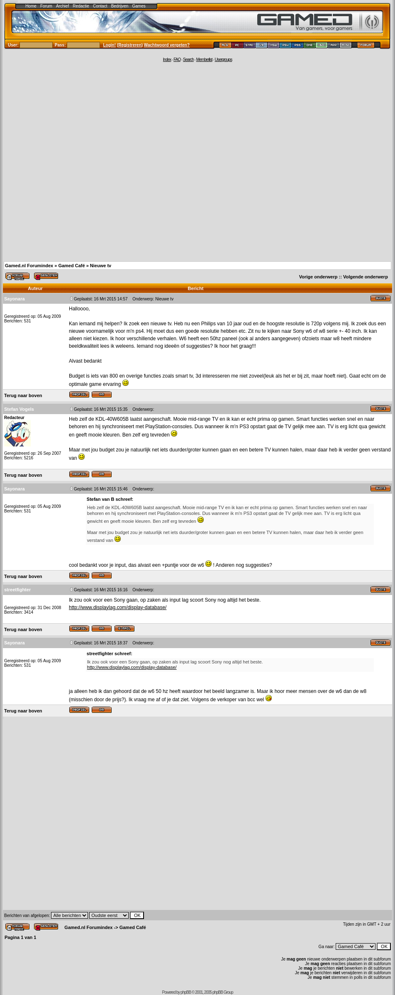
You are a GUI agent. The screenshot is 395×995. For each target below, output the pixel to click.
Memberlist (204, 59)
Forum (46, 6)
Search (188, 59)
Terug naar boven (23, 395)
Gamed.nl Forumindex (29, 265)
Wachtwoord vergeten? (167, 45)
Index (167, 59)
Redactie (81, 6)
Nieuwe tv (100, 265)
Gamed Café (71, 265)
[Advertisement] (92, 161)
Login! (109, 45)
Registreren (129, 45)
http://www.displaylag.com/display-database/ (117, 607)
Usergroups (223, 59)
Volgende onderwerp (365, 276)
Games (139, 6)
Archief (62, 6)
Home (31, 6)
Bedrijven (120, 6)
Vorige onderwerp (318, 276)
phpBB (185, 992)
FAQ (176, 59)
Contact (100, 6)
